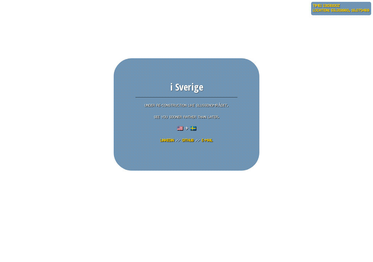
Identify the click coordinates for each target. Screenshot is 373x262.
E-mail (207, 140)
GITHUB (188, 140)
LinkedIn (167, 140)
